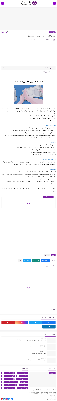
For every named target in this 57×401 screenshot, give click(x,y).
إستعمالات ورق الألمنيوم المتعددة (44, 72)
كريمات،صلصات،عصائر (9, 382)
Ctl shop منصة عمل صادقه (39, 353)
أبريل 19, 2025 (43, 358)
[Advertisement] (28, 18)
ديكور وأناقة (8, 376)
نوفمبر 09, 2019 (43, 345)
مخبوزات (22, 385)
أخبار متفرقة (21, 373)
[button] (45, 260)
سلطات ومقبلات (20, 379)
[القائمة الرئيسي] (54, 3)
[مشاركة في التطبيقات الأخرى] (20, 260)
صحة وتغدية (52, 32)
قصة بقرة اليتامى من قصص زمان (38, 346)
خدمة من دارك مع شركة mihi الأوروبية (43, 390)
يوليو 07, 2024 (53, 387)
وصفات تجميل (8, 385)
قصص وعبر (22, 382)
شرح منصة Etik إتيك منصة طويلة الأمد (36, 359)
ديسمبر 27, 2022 (43, 338)
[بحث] (2, 3)
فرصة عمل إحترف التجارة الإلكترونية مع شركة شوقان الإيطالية (31, 340)
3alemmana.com (40, 399)
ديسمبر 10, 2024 (43, 351)
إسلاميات (7, 373)
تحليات (22, 376)
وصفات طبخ (7, 388)
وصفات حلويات (21, 388)
